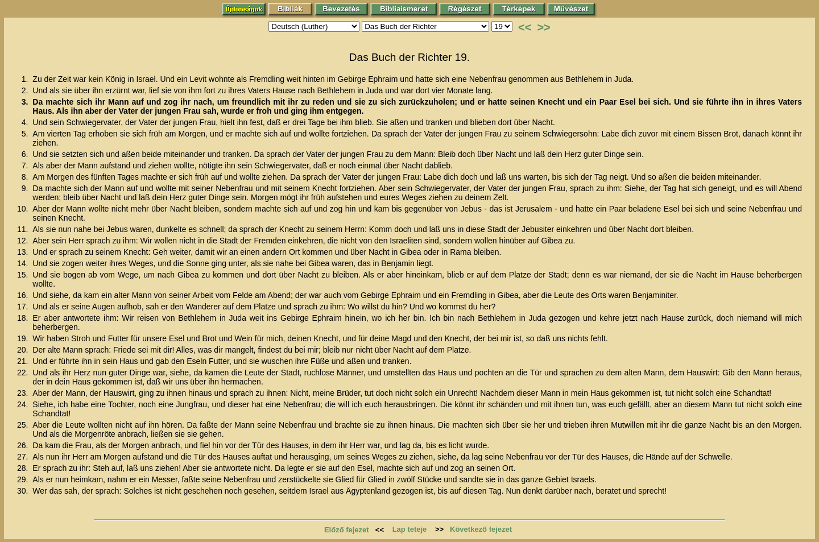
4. (26, 122)
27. (23, 456)
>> (543, 27)
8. (26, 176)
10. (23, 208)
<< (524, 27)
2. (26, 90)
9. (26, 188)
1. (26, 79)
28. (23, 468)
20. (23, 349)
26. (23, 445)
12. (23, 240)
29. (23, 479)
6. (26, 154)
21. (23, 361)
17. (23, 306)
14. (23, 263)
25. (23, 424)
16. (23, 295)
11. (23, 229)
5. (26, 133)
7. (26, 165)
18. (23, 317)
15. (23, 274)
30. (23, 490)
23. (23, 393)
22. (23, 372)
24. (23, 404)
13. (23, 251)
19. (23, 338)
